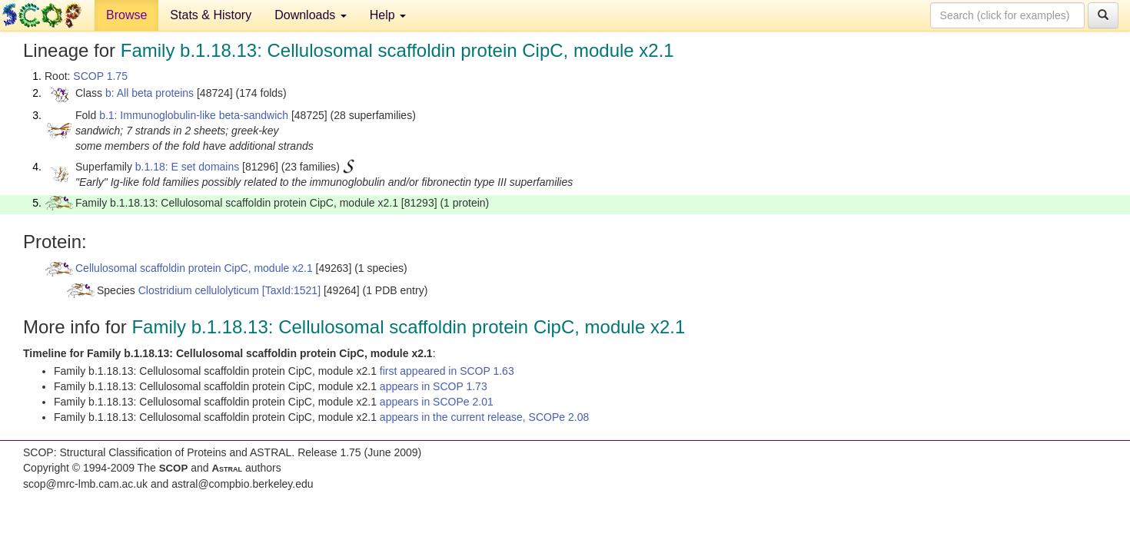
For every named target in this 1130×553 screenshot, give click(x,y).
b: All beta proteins (149, 93)
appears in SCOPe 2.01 (437, 402)
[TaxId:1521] (291, 290)
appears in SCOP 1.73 (433, 386)
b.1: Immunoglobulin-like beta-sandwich (193, 115)
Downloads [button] (310, 15)
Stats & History (210, 15)
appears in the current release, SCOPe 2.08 (484, 417)
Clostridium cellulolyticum (198, 290)
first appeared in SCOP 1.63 (447, 371)
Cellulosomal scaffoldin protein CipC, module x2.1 (194, 268)
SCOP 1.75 (100, 76)
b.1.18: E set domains (187, 167)
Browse (126, 15)
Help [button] (388, 15)
